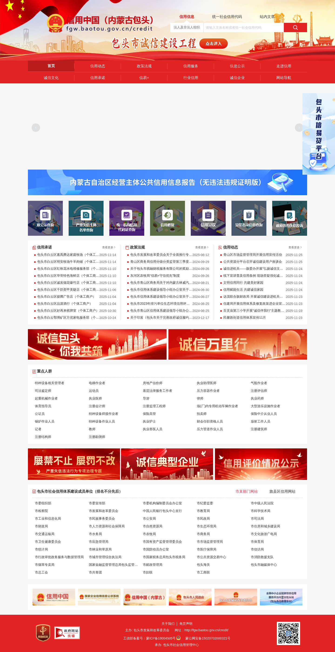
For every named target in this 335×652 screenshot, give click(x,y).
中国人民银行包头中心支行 (162, 511)
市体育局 (257, 541)
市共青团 (95, 572)
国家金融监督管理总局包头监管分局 (115, 565)
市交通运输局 (44, 534)
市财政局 (41, 526)
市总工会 (41, 572)
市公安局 (149, 518)
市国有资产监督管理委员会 (162, 541)
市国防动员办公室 (156, 549)
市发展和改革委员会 (103, 511)
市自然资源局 (152, 526)
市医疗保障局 (206, 549)
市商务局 (203, 534)
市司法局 (257, 518)
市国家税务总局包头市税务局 (164, 557)
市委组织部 (43, 503)
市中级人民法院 (262, 503)
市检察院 (41, 511)
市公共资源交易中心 (211, 557)
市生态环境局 (206, 526)
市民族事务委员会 (102, 518)
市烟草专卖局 (44, 565)
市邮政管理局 (152, 565)
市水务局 (95, 534)
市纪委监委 (205, 503)
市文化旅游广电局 (264, 534)
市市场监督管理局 (210, 541)
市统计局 (41, 549)
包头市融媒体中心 (264, 565)
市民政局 (203, 518)
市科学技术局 (260, 511)
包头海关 (203, 565)
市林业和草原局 (100, 549)
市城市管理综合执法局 (105, 557)
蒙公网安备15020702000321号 (207, 638)
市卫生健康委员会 (48, 541)
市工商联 (203, 572)
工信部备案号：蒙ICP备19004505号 (149, 638)
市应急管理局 (98, 541)
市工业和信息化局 (48, 518)
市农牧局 (149, 534)
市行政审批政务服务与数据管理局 (59, 557)
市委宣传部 (97, 503)
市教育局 (203, 511)
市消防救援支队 (262, 557)
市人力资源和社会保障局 (107, 526)
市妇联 (148, 572)
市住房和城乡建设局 (265, 526)
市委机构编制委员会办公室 (162, 503)
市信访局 (257, 549)
